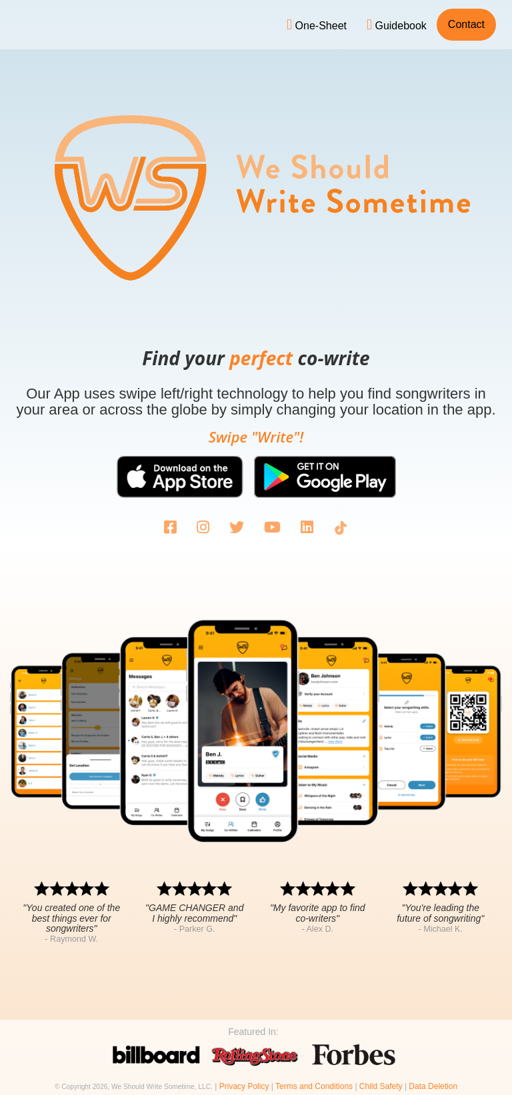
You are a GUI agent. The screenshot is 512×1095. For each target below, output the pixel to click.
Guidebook (397, 24)
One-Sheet (317, 24)
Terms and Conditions (314, 1086)
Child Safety (381, 1086)
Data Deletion (433, 1086)
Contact (466, 24)
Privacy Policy (244, 1086)
